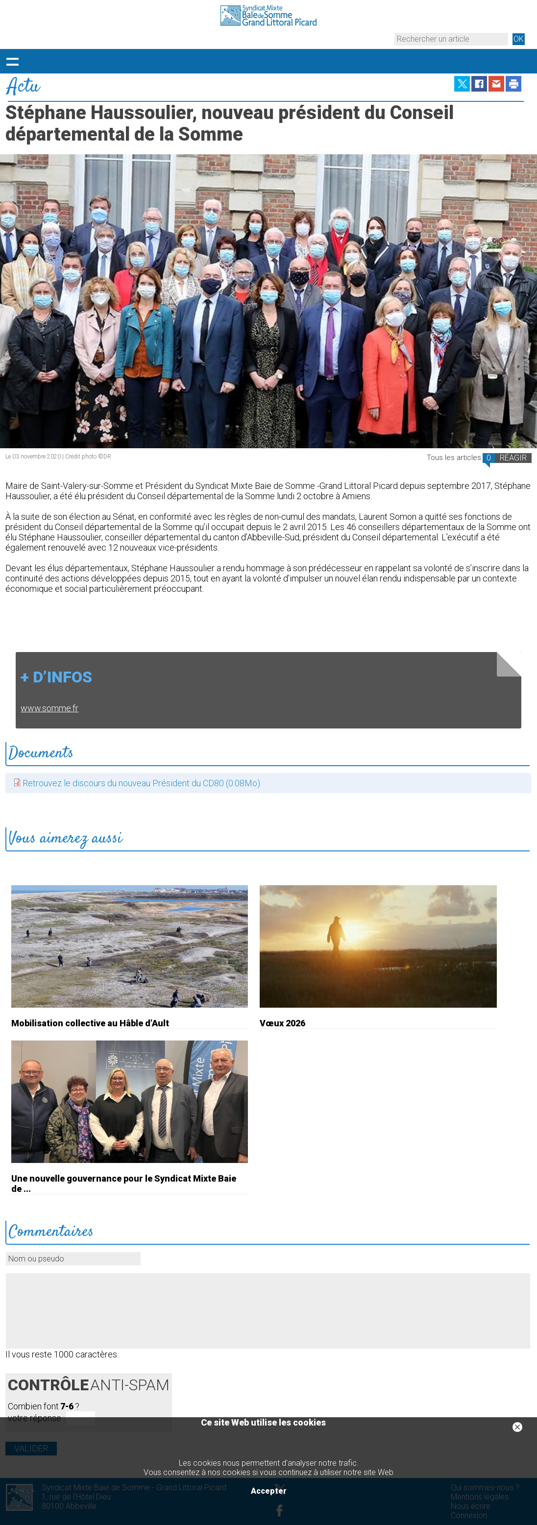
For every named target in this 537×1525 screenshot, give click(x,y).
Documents (41, 753)
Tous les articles (454, 457)
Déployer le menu (12, 61)
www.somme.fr (49, 708)
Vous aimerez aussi (65, 838)
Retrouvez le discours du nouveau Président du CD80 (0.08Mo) (141, 783)
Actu (23, 86)
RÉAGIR (513, 457)
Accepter (269, 1491)
